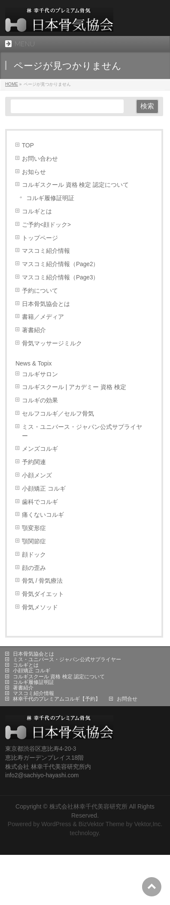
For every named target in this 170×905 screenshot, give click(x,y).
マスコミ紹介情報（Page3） (60, 277)
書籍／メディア (43, 317)
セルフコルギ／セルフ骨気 (58, 414)
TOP (28, 145)
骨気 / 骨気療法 (42, 581)
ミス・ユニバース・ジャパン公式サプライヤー (82, 431)
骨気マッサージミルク (52, 343)
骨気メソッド (40, 607)
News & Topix (33, 363)
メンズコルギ (40, 449)
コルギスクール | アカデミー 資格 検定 (74, 387)
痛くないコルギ (43, 515)
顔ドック (34, 554)
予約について (40, 291)
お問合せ (127, 699)
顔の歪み (34, 568)
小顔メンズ (37, 475)
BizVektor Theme (101, 824)
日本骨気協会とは (46, 304)
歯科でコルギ (40, 502)
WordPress (56, 824)
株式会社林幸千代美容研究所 (88, 806)
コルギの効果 (40, 400)
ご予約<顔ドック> (46, 225)
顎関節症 (34, 541)
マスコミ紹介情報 (46, 251)
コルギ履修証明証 (50, 198)
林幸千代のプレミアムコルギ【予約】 (56, 699)
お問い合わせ (40, 159)
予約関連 (34, 462)
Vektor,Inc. (148, 824)
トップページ (40, 238)
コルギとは (37, 211)
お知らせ (34, 172)
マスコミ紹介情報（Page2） (60, 264)
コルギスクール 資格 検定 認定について (75, 185)
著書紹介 (34, 330)
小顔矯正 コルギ (44, 488)
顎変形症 (34, 528)
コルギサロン (40, 374)
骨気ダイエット (43, 594)
